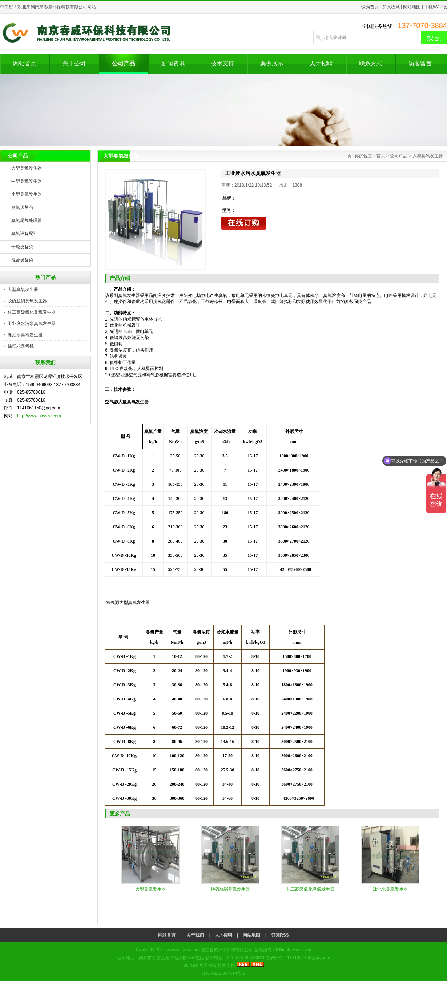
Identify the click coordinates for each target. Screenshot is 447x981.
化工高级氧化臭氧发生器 (32, 312)
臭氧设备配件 (24, 233)
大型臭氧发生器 (26, 168)
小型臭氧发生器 (26, 194)
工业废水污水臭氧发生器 (32, 323)
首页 (380, 155)
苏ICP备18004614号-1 (223, 973)
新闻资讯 (173, 63)
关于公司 (74, 63)
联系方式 (370, 63)
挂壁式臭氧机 (21, 346)
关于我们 (195, 935)
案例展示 (271, 63)
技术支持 (222, 63)
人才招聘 (321, 63)
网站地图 (411, 6)
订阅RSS (280, 935)
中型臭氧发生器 (26, 181)
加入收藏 (391, 6)
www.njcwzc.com (183, 949)
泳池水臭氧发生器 (25, 334)
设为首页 (370, 6)
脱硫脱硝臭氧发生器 (27, 300)
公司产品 (123, 63)
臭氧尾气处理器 (26, 220)
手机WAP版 (435, 6)
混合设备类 (22, 259)
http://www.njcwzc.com (39, 415)
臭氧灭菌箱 (22, 207)
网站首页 (24, 63)
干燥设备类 (22, 246)
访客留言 (420, 63)
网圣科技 (208, 965)
